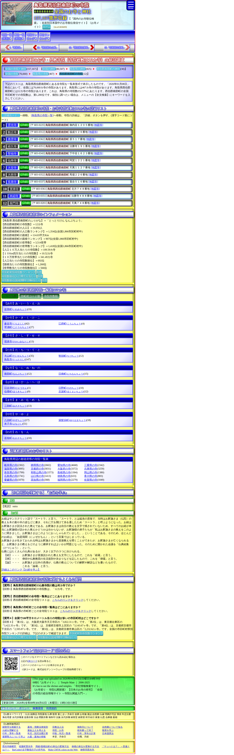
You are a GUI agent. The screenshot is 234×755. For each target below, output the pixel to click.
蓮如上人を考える (36, 730)
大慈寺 (12, 174)
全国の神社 (49, 69)
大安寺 (12, 167)
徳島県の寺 (64, 476)
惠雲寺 (12, 139)
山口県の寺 (37, 476)
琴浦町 (16, 327)
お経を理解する (10, 730)
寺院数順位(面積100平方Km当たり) (21, 280)
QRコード (32, 661)
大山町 (16, 355)
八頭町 (14, 420)
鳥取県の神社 (77, 69)
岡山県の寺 (90, 472)
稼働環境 (38, 708)
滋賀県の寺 (10, 468)
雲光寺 (12, 125)
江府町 (69, 323)
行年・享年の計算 (86, 733)
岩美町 (15, 309)
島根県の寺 (64, 472)
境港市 (16, 341)
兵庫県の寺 (90, 468)
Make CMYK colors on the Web (63, 749)
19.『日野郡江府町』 (115, 47)
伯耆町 (15, 391)
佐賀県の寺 (90, 479)
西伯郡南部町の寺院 (71, 73)
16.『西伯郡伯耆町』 (79, 47)
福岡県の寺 (64, 479)
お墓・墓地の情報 (36, 736)
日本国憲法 (108, 733)
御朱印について (85, 727)
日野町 (68, 388)
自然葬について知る (112, 727)
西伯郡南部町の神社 (108, 69)
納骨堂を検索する (11, 727)
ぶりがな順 (10, 296)
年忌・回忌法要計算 (37, 733)
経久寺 (12, 146)
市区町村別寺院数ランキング (18, 272)
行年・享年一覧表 (11, 733)
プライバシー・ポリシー (15, 708)
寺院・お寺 (58, 730)
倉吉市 (14, 323)
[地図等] (98, 125)
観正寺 (12, 132)
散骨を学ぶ (108, 730)
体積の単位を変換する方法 (85, 746)
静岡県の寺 (37, 465)
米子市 (13, 423)
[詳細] (24, 125)
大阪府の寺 (64, 468)
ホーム (46, 26)
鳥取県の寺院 (40, 73)
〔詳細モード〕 (11, 115)
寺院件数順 (51, 296)
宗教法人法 (58, 727)
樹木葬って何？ (85, 730)
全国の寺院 (11, 73)
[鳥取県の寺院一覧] (42, 115)
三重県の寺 (90, 465)
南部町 (15, 373)
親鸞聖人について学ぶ (13, 736)
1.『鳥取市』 (16, 47)
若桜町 (15, 438)
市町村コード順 (30, 296)
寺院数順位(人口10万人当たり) (19, 276)
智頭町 (68, 355)
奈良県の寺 (10, 472)
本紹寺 (14, 196)
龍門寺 (14, 203)
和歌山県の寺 (38, 472)
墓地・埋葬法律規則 (37, 727)
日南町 (71, 373)
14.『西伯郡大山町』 (47, 47)
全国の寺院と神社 (15, 69)
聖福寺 (12, 153)
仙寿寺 (12, 160)
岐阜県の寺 (10, 465)
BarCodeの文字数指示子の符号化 (28, 749)
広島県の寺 (10, 476)
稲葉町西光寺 (26, 746)
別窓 (39, 272)
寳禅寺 (14, 189)
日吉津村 (15, 388)
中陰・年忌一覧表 (61, 733)
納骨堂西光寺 (87, 749)
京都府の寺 (37, 468)
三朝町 (15, 405)
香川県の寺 (90, 476)
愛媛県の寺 (10, 479)
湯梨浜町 (72, 420)
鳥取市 (14, 359)
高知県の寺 (37, 479)
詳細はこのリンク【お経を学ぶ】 (20, 569)
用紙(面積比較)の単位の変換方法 (52, 746)
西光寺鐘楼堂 (9, 746)
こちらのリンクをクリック (67, 600)
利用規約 (51, 708)
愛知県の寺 (64, 465)
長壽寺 (12, 181)
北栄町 (71, 391)
